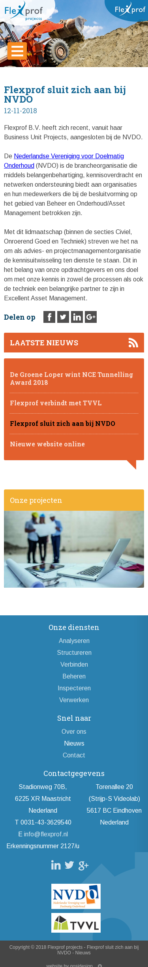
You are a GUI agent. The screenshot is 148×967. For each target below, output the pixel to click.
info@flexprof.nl (46, 834)
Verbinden (74, 664)
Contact (74, 755)
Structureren (74, 652)
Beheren (74, 676)
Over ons (74, 731)
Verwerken (74, 700)
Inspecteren (74, 688)
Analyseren (74, 640)
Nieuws (74, 743)
